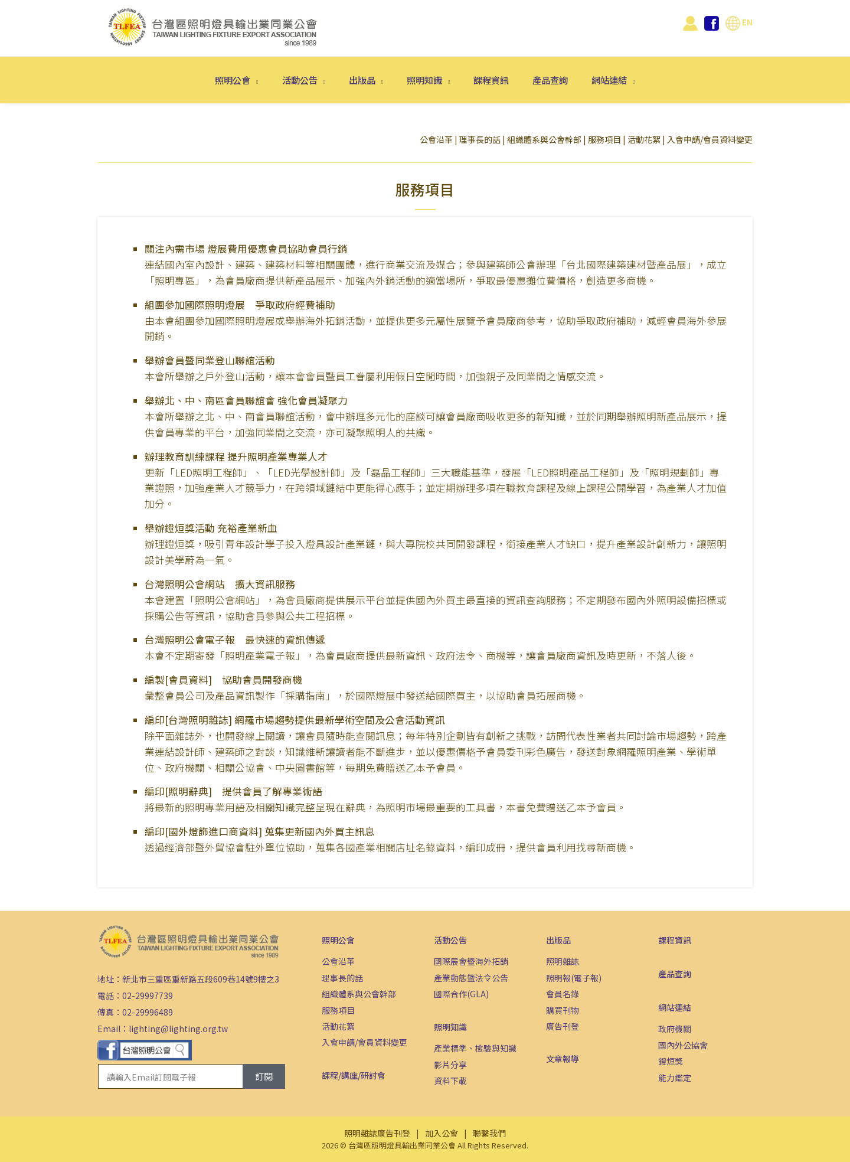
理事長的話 (480, 139)
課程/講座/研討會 (353, 1075)
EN (739, 22)
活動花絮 (644, 139)
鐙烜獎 (670, 1061)
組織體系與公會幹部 (544, 139)
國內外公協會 (683, 1045)
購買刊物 (562, 1010)
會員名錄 (562, 994)
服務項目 (604, 139)
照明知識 (425, 79)
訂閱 (264, 1076)
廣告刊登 (562, 1026)
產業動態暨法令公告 (471, 978)
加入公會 (441, 1133)
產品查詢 (550, 79)
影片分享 (450, 1064)
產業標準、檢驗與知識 (475, 1048)
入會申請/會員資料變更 (710, 139)
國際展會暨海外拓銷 (471, 961)
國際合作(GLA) (461, 994)
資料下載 (450, 1080)
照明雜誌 (562, 961)
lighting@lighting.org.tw (178, 1028)
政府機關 (674, 1028)
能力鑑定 (674, 1077)
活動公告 (300, 79)
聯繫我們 (489, 1133)
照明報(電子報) (573, 978)
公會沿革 (436, 139)
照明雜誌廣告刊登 (377, 1133)
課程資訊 (491, 79)
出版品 (363, 79)
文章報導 (562, 1059)
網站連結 (610, 79)
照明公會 (233, 79)
